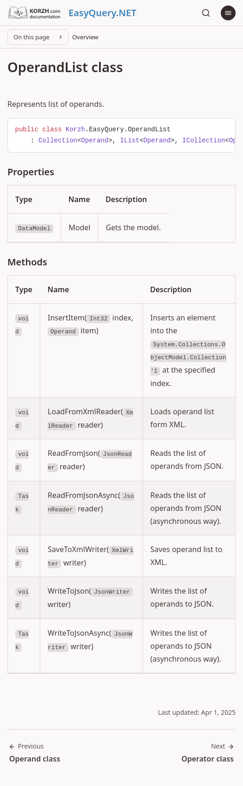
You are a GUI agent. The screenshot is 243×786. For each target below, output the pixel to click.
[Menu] (228, 13)
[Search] (206, 13)
